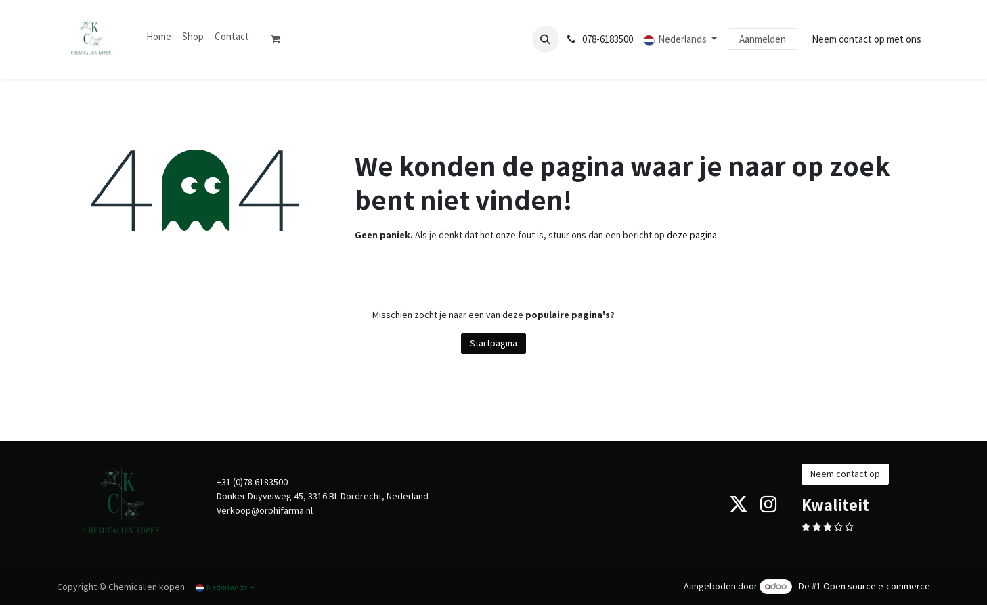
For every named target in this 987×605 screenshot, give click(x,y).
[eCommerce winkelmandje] (281, 39)
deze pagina (692, 235)
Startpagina (493, 343)
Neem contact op (845, 474)
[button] (545, 39)
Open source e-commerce (876, 586)
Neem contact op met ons (866, 38)
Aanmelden (762, 38)
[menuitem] (159, 37)
